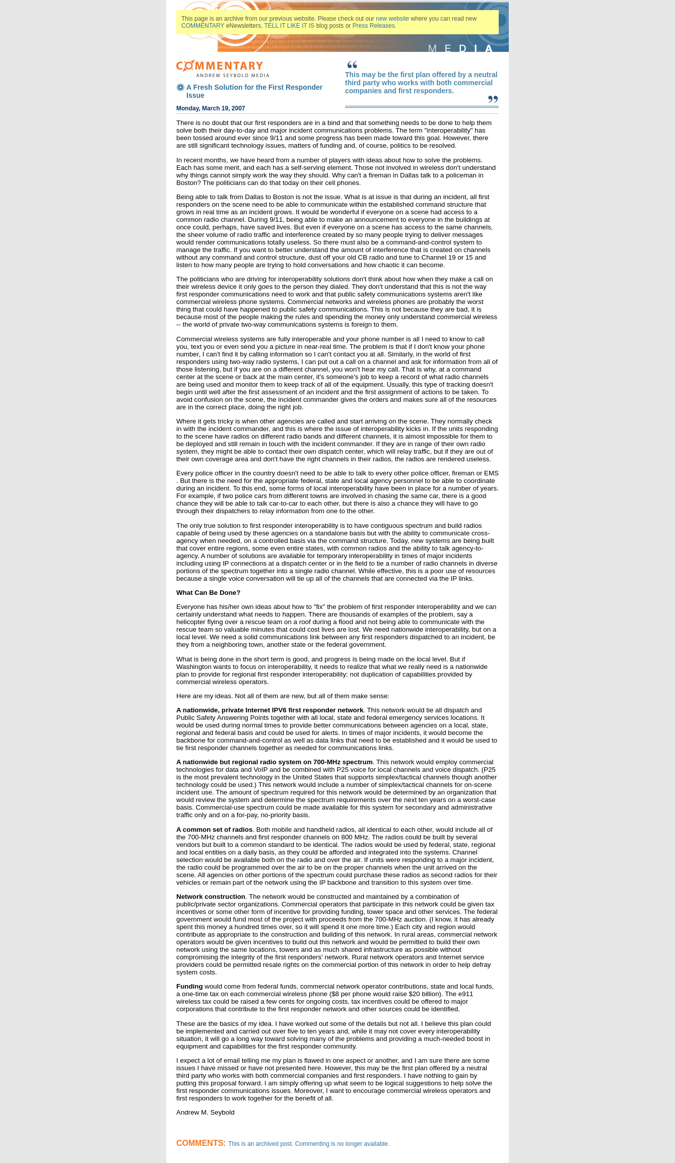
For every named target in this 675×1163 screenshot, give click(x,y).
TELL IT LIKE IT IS (289, 25)
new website (392, 18)
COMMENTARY (202, 25)
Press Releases (374, 25)
